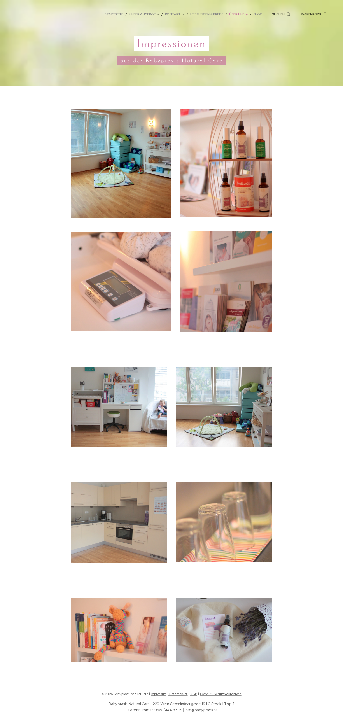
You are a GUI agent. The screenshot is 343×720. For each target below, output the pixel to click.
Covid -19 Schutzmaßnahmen (221, 694)
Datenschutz (177, 694)
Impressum (158, 694)
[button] (281, 14)
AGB (193, 694)
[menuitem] (117, 14)
